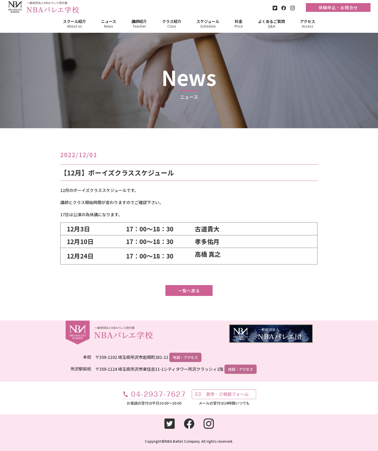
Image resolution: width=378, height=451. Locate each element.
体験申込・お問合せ (338, 7)
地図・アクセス (185, 357)
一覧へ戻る (189, 290)
